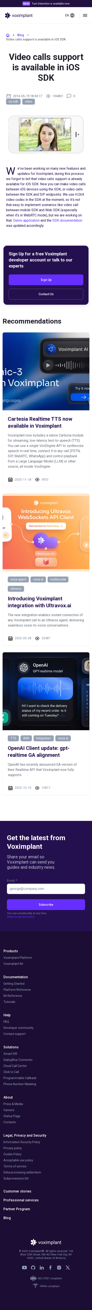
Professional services (21, 1200)
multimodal (58, 579)
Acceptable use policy (18, 1160)
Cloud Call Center (15, 1066)
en (70, 15)
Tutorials (9, 1002)
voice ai (38, 579)
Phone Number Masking (19, 1084)
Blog (20, 35)
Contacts (9, 1122)
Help (7, 1015)
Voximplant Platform (17, 957)
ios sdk (13, 101)
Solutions (11, 1047)
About (8, 1097)
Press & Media (13, 1104)
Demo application (26, 220)
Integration (43, 738)
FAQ (6, 1021)
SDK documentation (67, 220)
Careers (8, 1110)
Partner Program (16, 1209)
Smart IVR (10, 1053)
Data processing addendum (22, 1172)
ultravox (15, 588)
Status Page (11, 1116)
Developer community (18, 1028)
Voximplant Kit (13, 963)
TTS (13, 738)
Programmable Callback (19, 1078)
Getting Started (13, 983)
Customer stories (17, 1191)
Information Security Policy (21, 1142)
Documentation (15, 977)
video (28, 101)
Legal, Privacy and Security (24, 1135)
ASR (26, 738)
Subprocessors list (16, 1178)
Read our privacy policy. (21, 916)
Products (10, 951)
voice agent (18, 579)
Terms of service (14, 1166)
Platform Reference (17, 989)
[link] (24, 1267)
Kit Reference (12, 995)
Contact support (14, 1034)
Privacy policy (12, 1148)
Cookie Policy (12, 1154)
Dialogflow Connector (18, 1060)
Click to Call (11, 1072)
